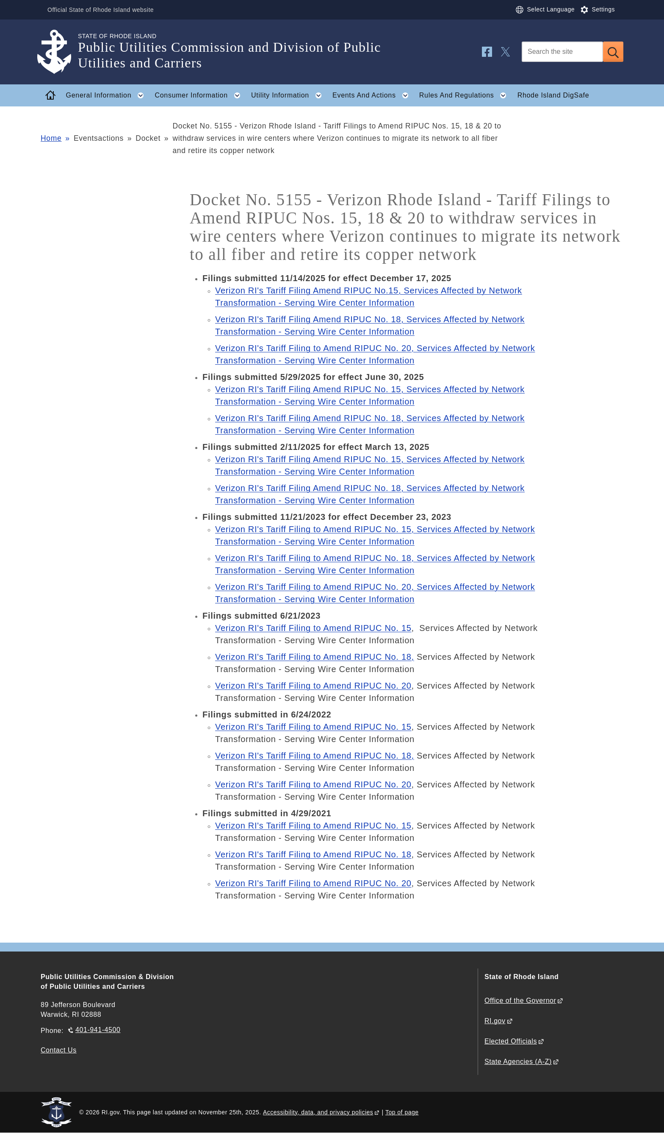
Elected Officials (510, 1041)
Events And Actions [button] (372, 95)
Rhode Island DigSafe (553, 95)
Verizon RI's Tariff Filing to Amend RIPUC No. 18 (313, 854)
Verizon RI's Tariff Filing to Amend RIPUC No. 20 (313, 685)
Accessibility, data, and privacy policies (318, 1112)
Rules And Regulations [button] (465, 95)
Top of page (402, 1112)
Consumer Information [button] (200, 95)
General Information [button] (107, 95)
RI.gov (495, 1020)
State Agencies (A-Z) (518, 1061)
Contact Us (59, 1050)
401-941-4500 (97, 1029)
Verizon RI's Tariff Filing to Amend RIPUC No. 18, (314, 656)
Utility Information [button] (289, 95)
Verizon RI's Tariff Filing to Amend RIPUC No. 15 (313, 628)
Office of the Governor (520, 1000)
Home (51, 138)
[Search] (562, 52)
